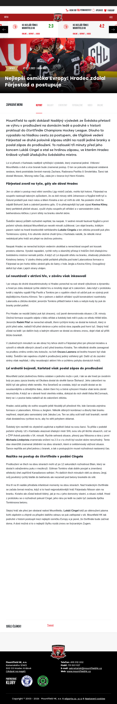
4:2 (101, 26)
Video (38, 34)
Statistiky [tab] (62, 105)
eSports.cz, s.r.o (73, 698)
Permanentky (84, 10)
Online (24, 34)
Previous (4, 29)
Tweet (50, 625)
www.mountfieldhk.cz (79, 671)
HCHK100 (71, 10)
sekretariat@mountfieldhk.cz (85, 668)
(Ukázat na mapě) (16, 671)
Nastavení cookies (95, 698)
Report (31, 34)
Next (113, 29)
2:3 (51, 26)
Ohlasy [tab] (50, 105)
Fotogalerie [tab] (77, 105)
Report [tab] (39, 105)
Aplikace (97, 10)
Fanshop (109, 10)
